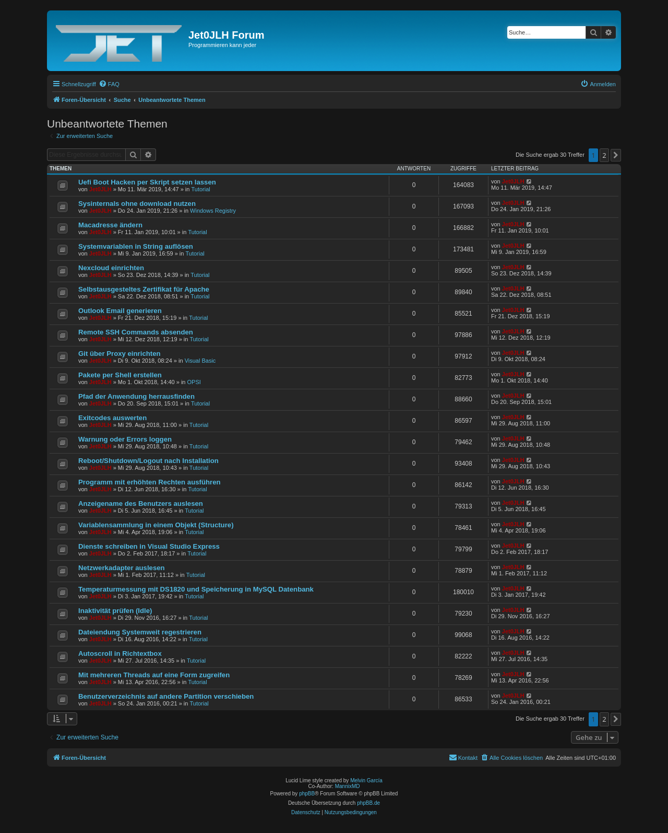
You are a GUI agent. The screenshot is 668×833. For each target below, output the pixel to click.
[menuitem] (109, 84)
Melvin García (366, 780)
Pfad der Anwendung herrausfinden (136, 396)
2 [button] (604, 155)
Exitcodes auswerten (112, 418)
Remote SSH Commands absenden (135, 332)
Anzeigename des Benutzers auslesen (140, 503)
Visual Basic (200, 360)
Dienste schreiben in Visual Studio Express (149, 546)
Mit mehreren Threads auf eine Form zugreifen (154, 675)
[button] (616, 155)
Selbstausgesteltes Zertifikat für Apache (143, 289)
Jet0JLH (100, 189)
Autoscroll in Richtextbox (120, 653)
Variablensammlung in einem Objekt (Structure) (156, 525)
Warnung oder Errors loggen (125, 439)
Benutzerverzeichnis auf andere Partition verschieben (166, 696)
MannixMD (347, 786)
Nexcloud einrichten (111, 268)
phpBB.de (368, 803)
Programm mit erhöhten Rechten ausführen (149, 482)
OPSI (194, 382)
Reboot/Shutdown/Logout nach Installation (148, 461)
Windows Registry (213, 210)
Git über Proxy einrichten (119, 353)
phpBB (307, 793)
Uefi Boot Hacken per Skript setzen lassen (147, 182)
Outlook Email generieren (120, 311)
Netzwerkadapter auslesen (121, 568)
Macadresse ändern (110, 225)
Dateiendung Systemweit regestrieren (139, 632)
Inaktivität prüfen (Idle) (115, 611)
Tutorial (200, 189)
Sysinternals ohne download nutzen (137, 203)
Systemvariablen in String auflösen (135, 246)
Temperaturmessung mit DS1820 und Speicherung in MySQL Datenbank (196, 589)
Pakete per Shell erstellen (120, 375)
